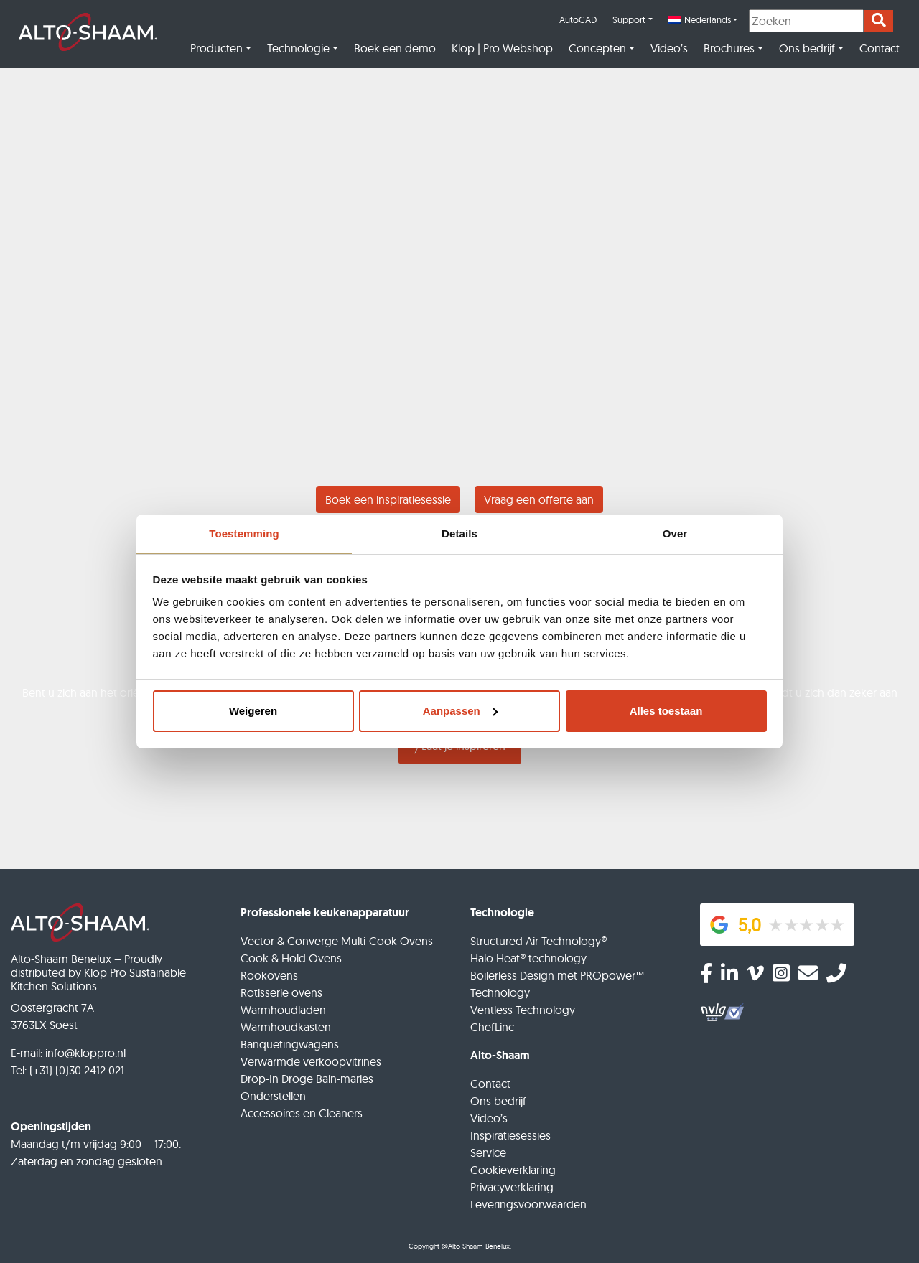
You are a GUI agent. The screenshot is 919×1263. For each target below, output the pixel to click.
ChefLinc (492, 1027)
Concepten (597, 48)
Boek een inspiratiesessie (388, 499)
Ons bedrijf (807, 48)
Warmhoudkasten (286, 1027)
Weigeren (253, 711)
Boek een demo (395, 48)
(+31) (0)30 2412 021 (76, 1070)
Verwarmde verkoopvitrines (311, 1061)
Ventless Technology (522, 1010)
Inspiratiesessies (510, 1135)
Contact (879, 48)
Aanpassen (460, 711)
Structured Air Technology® (538, 941)
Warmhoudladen (283, 1010)
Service (488, 1152)
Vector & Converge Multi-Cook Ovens (337, 941)
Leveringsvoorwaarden (528, 1204)
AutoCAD (578, 19)
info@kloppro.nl (85, 1053)
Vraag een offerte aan (539, 499)
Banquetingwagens (290, 1044)
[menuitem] (703, 20)
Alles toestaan (666, 711)
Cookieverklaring (513, 1170)
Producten (216, 48)
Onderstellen (273, 1096)
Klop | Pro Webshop (502, 48)
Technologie (298, 48)
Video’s (669, 48)
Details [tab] (459, 533)
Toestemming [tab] (244, 533)
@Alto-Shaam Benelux (476, 1246)
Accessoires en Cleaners (302, 1113)
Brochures (729, 48)
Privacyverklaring (512, 1187)
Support (628, 19)
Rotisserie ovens (281, 992)
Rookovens (269, 975)
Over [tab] (675, 533)
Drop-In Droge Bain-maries (307, 1078)
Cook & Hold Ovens (291, 958)
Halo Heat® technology (528, 958)
